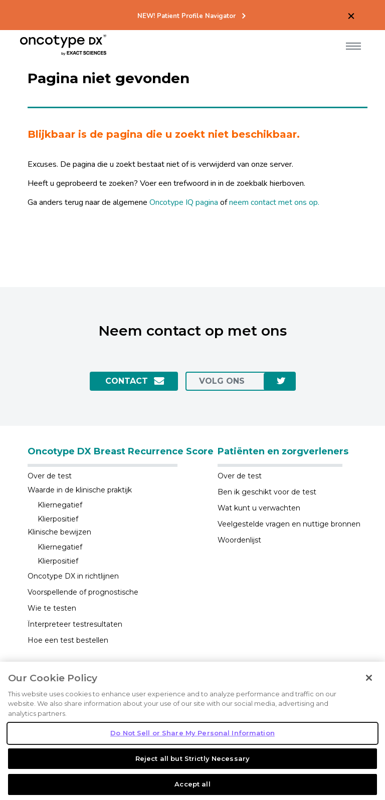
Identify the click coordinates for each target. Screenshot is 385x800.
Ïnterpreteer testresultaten (75, 624)
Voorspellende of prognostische (83, 592)
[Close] (369, 703)
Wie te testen (52, 608)
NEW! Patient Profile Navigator (186, 16)
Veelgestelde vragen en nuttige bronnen (289, 523)
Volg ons (222, 381)
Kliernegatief (60, 504)
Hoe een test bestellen (68, 640)
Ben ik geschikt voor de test (267, 491)
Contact (126, 381)
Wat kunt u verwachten (259, 507)
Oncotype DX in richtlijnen (73, 576)
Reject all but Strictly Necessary (192, 783)
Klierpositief (58, 518)
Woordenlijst (239, 540)
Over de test (50, 475)
